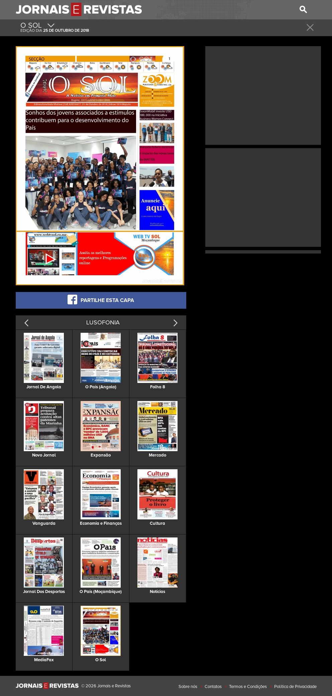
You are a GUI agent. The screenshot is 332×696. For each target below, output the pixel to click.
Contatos (213, 686)
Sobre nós (188, 686)
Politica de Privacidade (295, 686)
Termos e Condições (248, 686)
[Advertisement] (263, 94)
